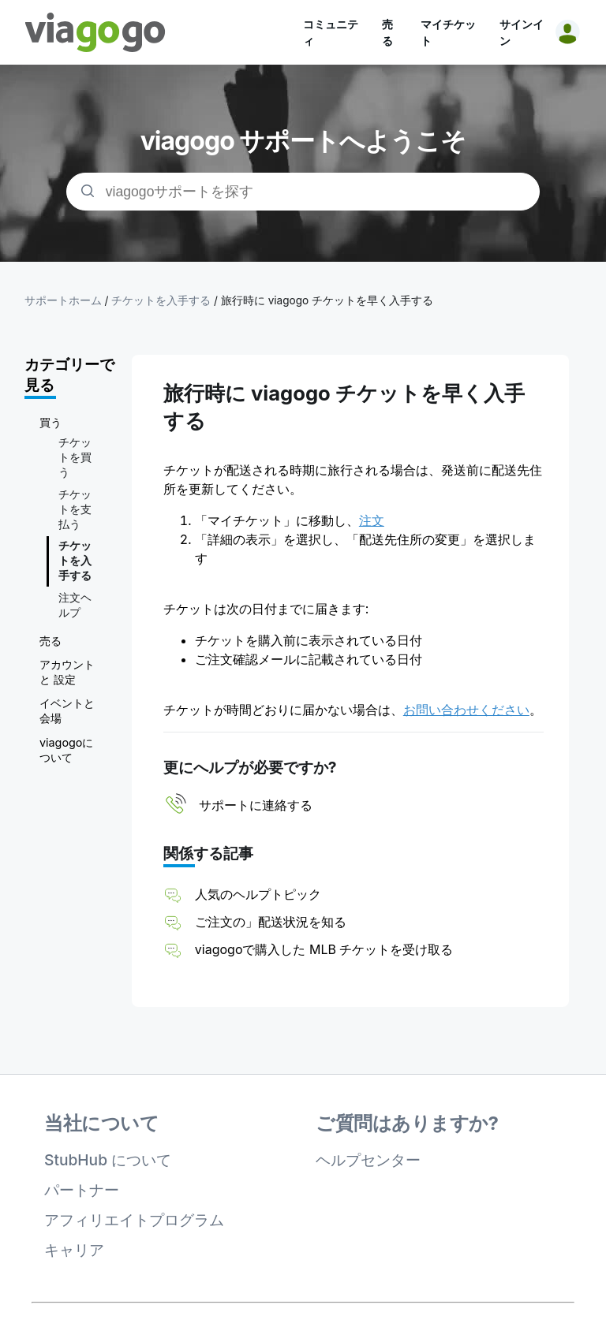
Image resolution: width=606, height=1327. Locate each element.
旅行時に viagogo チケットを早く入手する (327, 300)
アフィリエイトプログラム (134, 1219)
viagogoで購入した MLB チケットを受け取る (324, 949)
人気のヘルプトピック (258, 894)
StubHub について (107, 1159)
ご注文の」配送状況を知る (270, 922)
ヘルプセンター (368, 1159)
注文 (371, 520)
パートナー (81, 1189)
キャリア (74, 1249)
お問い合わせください (466, 710)
